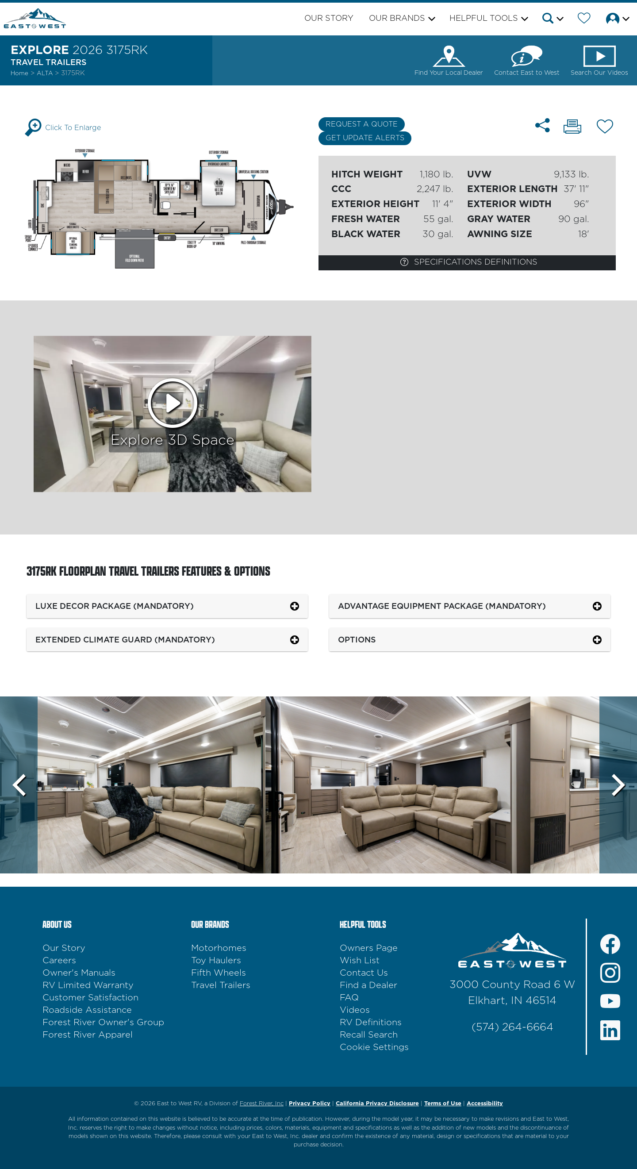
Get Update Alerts (365, 138)
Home (19, 73)
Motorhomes (218, 948)
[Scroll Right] (618, 784)
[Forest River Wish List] (584, 20)
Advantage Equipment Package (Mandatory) (442, 605)
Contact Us (364, 973)
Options (357, 639)
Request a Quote (362, 124)
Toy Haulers (216, 960)
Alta (46, 73)
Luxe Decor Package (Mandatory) (114, 605)
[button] (552, 20)
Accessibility (485, 1104)
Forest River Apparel (87, 1035)
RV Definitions (371, 1022)
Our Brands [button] (397, 19)
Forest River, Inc (262, 1104)
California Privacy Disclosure (377, 1104)
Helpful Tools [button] (483, 19)
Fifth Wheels (218, 973)
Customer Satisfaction (90, 997)
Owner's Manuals (78, 973)
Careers (59, 960)
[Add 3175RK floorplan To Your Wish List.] (605, 128)
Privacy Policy (309, 1104)
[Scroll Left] (19, 784)
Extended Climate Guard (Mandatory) (125, 639)
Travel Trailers (220, 985)
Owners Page (369, 948)
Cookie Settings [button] (374, 1047)
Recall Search (369, 1035)
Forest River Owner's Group (103, 1022)
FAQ (349, 997)
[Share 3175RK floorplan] (542, 125)
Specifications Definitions (468, 261)
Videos (355, 1010)
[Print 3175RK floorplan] (572, 127)
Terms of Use (442, 1104)
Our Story (328, 19)
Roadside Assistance (87, 1010)
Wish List (360, 960)
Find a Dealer (368, 985)
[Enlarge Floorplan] (170, 208)
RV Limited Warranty (88, 985)
